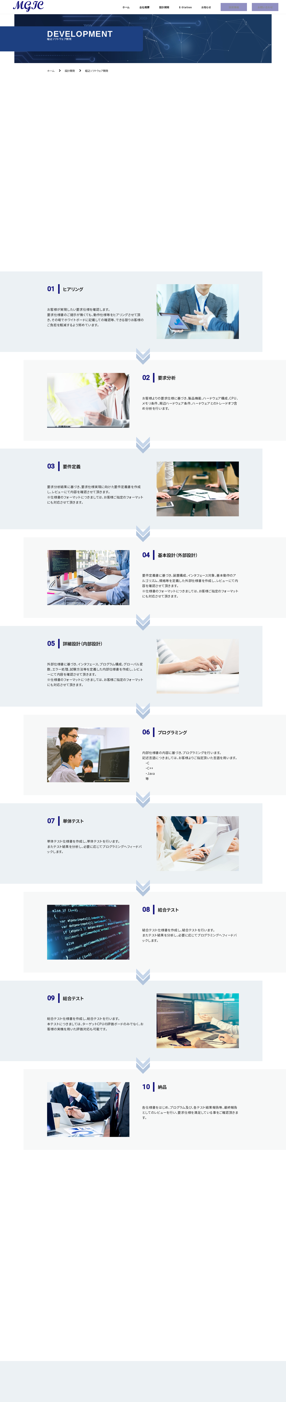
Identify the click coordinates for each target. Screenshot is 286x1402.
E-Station (185, 7)
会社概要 (144, 7)
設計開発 (164, 7)
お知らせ (206, 7)
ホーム (126, 7)
